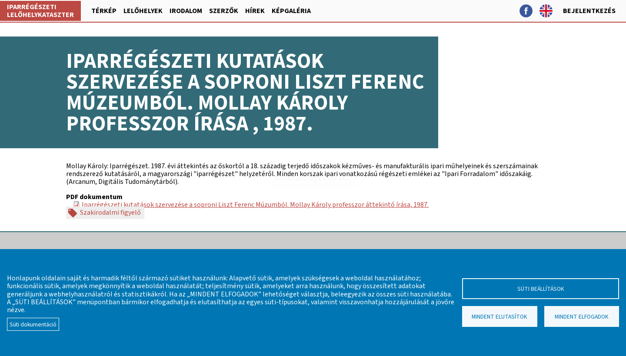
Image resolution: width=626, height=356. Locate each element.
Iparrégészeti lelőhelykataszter (40, 11)
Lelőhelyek (143, 11)
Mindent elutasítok (499, 317)
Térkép (104, 11)
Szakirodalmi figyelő (110, 213)
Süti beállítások (540, 289)
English (546, 10)
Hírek (255, 11)
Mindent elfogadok (582, 317)
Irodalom (186, 11)
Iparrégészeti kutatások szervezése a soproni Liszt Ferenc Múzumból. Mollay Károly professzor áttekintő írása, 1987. (255, 205)
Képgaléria (291, 11)
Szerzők (223, 11)
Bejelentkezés (589, 11)
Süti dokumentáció (33, 324)
